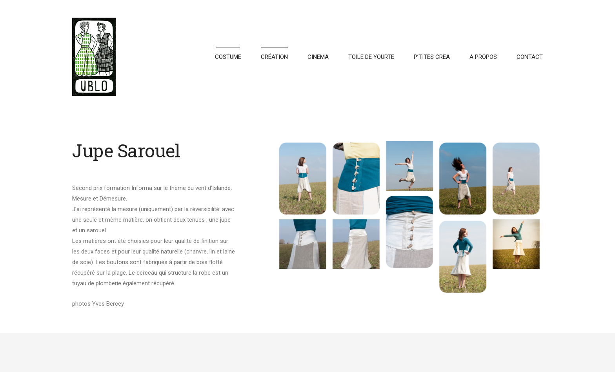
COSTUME (228, 56)
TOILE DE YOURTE (371, 56)
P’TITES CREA (432, 56)
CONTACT (530, 56)
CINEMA (318, 56)
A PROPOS (483, 56)
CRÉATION (274, 56)
